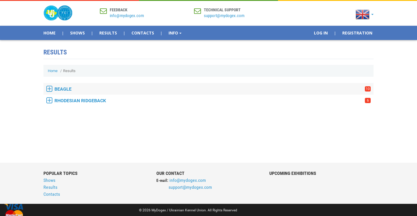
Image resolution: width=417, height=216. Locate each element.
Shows (77, 33)
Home (49, 33)
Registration (357, 33)
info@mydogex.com (127, 15)
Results (108, 33)
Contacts (142, 33)
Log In (321, 33)
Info (175, 33)
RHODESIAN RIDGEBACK (212, 100)
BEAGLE (212, 89)
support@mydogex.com (224, 15)
